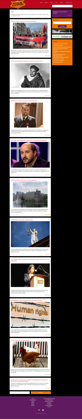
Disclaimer (49, 402)
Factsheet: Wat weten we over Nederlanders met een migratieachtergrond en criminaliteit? (61, 56)
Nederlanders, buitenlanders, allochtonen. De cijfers (62, 52)
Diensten (49, 404)
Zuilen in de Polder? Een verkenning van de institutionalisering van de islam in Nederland (62, 48)
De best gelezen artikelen (58, 58)
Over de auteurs (49, 400)
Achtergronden (68, 2)
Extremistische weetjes (58, 62)
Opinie (46, 2)
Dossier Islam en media (58, 45)
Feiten (56, 2)
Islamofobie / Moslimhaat (58, 60)
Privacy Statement (49, 405)
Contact (49, 406)
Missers (61, 2)
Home (41, 2)
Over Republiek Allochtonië (49, 398)
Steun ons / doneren (49, 401)
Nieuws (51, 2)
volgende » (41, 392)
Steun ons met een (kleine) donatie (60, 43)
